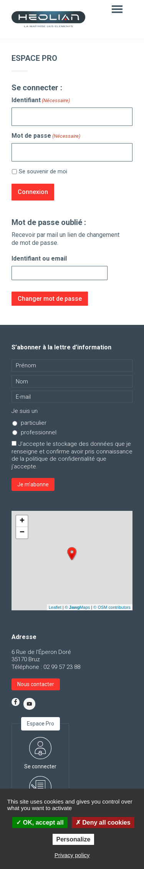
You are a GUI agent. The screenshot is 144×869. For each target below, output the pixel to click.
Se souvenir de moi (43, 171)
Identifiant (41, 100)
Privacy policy (72, 855)
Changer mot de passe (50, 298)
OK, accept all (39, 822)
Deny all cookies (103, 822)
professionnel (38, 432)
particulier (33, 422)
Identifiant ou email (39, 258)
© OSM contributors (112, 607)
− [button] (22, 532)
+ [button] (22, 521)
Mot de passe (46, 136)
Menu (118, 9)
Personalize (73, 839)
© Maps (77, 607)
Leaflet (55, 607)
